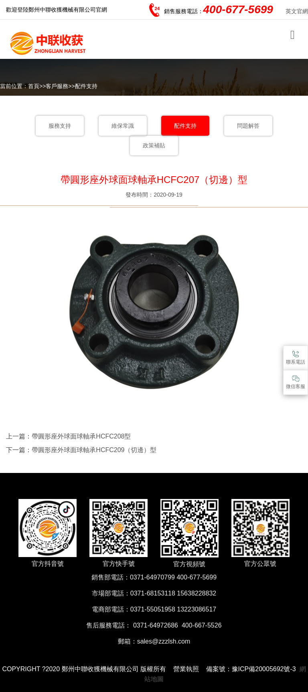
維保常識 (122, 126)
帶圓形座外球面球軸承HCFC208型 (81, 436)
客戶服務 (57, 86)
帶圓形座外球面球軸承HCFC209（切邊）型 (94, 450)
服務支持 (60, 126)
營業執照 (186, 669)
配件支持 (86, 86)
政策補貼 (154, 145)
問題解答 (248, 126)
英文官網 (297, 11)
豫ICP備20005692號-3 (264, 669)
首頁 (33, 86)
